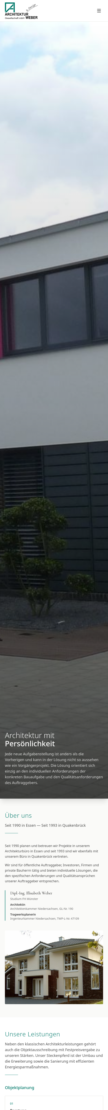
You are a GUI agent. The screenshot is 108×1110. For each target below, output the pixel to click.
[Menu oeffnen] (99, 11)
